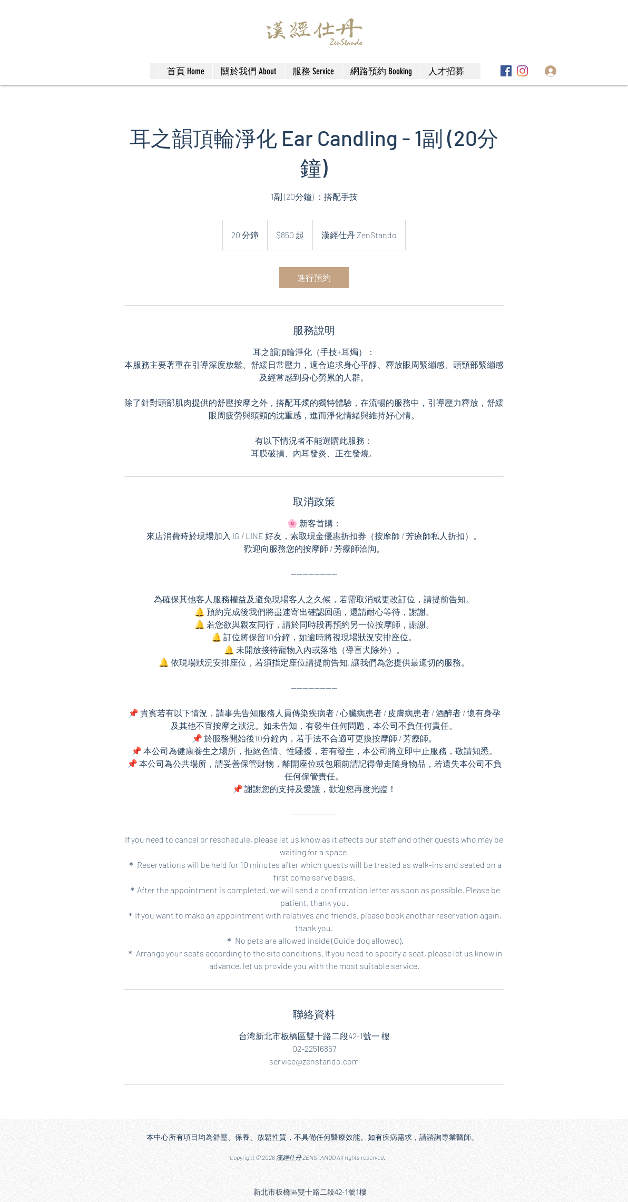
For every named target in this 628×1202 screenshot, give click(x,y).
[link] (314, 277)
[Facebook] (506, 70)
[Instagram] (522, 70)
